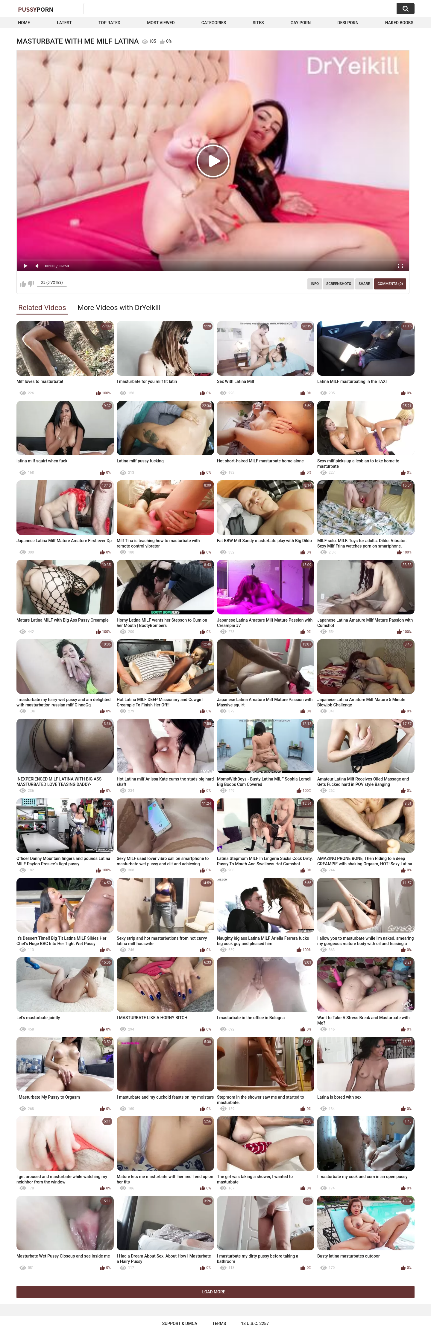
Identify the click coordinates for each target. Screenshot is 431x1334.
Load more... (215, 1291)
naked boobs (399, 22)
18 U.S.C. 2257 (255, 1323)
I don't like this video (31, 284)
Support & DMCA (179, 1323)
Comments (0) (390, 284)
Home (24, 22)
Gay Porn (301, 22)
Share (364, 284)
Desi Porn (347, 22)
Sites (258, 22)
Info (315, 284)
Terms (219, 1323)
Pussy (35, 9)
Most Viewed (160, 22)
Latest (64, 22)
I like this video (23, 284)
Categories (213, 22)
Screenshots (338, 284)
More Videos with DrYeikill (119, 307)
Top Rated (109, 22)
